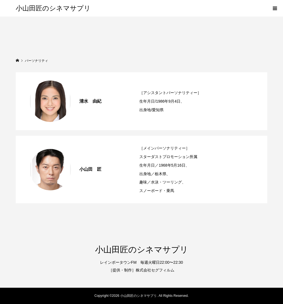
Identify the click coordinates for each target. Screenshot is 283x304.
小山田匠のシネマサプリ (53, 8)
